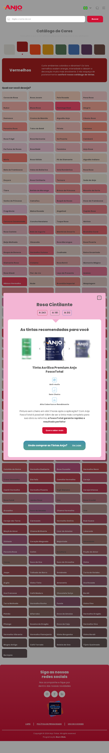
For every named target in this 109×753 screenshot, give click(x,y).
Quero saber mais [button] (54, 430)
